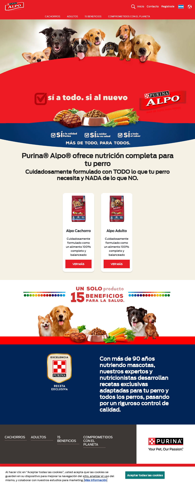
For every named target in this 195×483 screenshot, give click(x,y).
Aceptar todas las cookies (145, 476)
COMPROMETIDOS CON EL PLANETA (129, 16)
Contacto (153, 6)
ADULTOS (72, 16)
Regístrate (167, 6)
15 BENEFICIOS (93, 16)
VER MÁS (78, 264)
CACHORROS (52, 16)
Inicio (140, 6)
